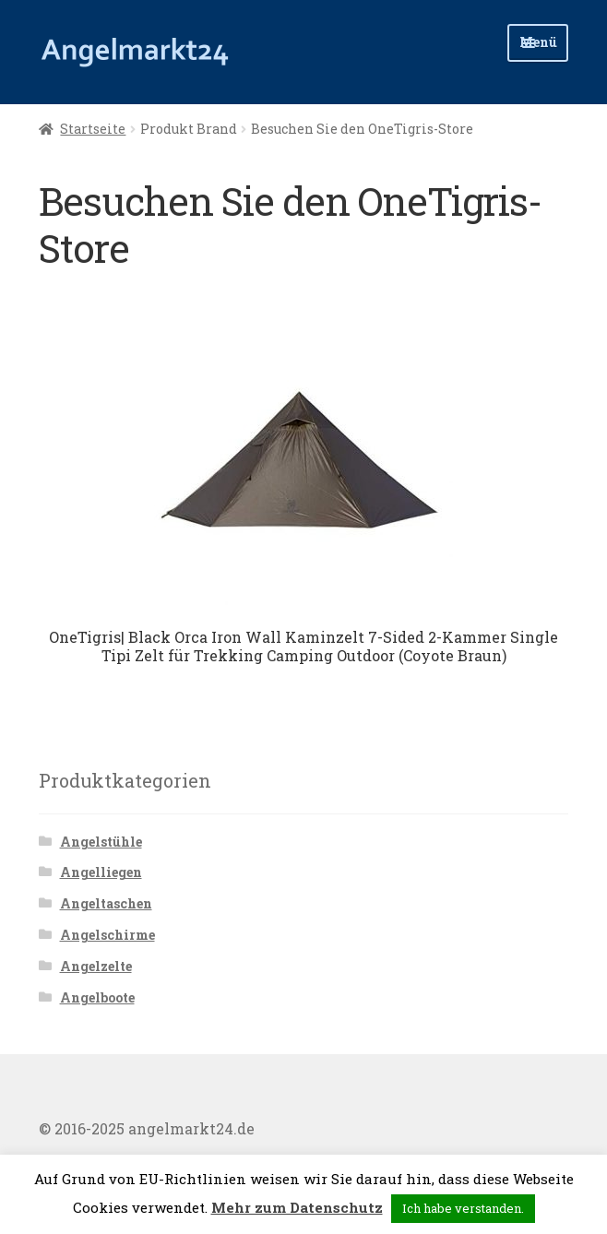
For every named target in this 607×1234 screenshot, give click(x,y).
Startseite (92, 128)
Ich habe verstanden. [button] (463, 1208)
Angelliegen (101, 872)
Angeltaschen (106, 903)
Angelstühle (101, 841)
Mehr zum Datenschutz (297, 1207)
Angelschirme (107, 934)
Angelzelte (96, 966)
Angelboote (97, 997)
